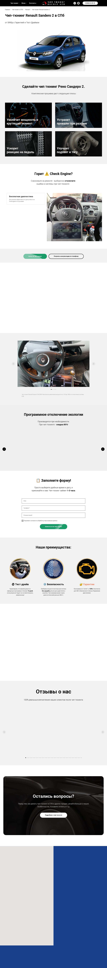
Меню (23, 3)
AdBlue (82, 458)
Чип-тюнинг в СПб (17, 9)
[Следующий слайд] (93, 363)
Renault (27, 9)
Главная (7, 9)
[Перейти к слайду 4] (55, 389)
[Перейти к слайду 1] (51, 389)
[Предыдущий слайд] (13, 363)
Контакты (32, 3)
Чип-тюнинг (14, 3)
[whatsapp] (78, 3)
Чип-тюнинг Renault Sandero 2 (41, 9)
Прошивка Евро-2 (15, 458)
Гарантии (88, 586)
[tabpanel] (74, 217)
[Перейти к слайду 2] (52, 389)
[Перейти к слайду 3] (54, 389)
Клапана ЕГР (61, 458)
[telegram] (74, 3)
